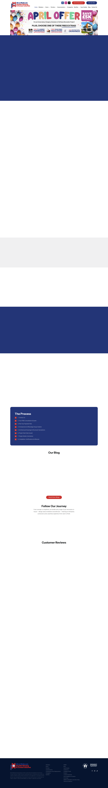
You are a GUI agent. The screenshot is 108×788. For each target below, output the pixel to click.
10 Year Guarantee (68, 774)
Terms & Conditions (68, 781)
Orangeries (48, 773)
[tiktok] (69, 3)
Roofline (47, 774)
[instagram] (66, 3)
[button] (54, 417)
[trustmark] (20, 763)
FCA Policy (66, 778)
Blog (65, 766)
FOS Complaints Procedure (69, 776)
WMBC (65, 764)
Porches (47, 768)
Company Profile (67, 771)
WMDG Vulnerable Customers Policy (72, 779)
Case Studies (66, 768)
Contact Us (66, 769)
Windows (48, 764)
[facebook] (62, 3)
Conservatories (49, 769)
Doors (47, 766)
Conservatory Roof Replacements (53, 771)
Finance (65, 773)
